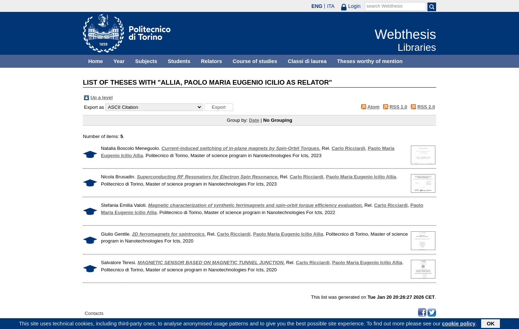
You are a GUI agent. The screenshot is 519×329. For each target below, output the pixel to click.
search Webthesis (385, 6)
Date (254, 120)
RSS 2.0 (426, 107)
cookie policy (458, 324)
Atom (373, 107)
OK (490, 324)
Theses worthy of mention (370, 61)
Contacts (94, 313)
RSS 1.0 (398, 107)
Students (179, 61)
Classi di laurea (307, 61)
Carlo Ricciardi (348, 148)
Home (95, 61)
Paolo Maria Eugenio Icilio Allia (361, 176)
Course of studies (254, 61)
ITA (330, 6)
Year (119, 61)
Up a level (101, 97)
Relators (211, 61)
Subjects (146, 61)
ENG (316, 6)
